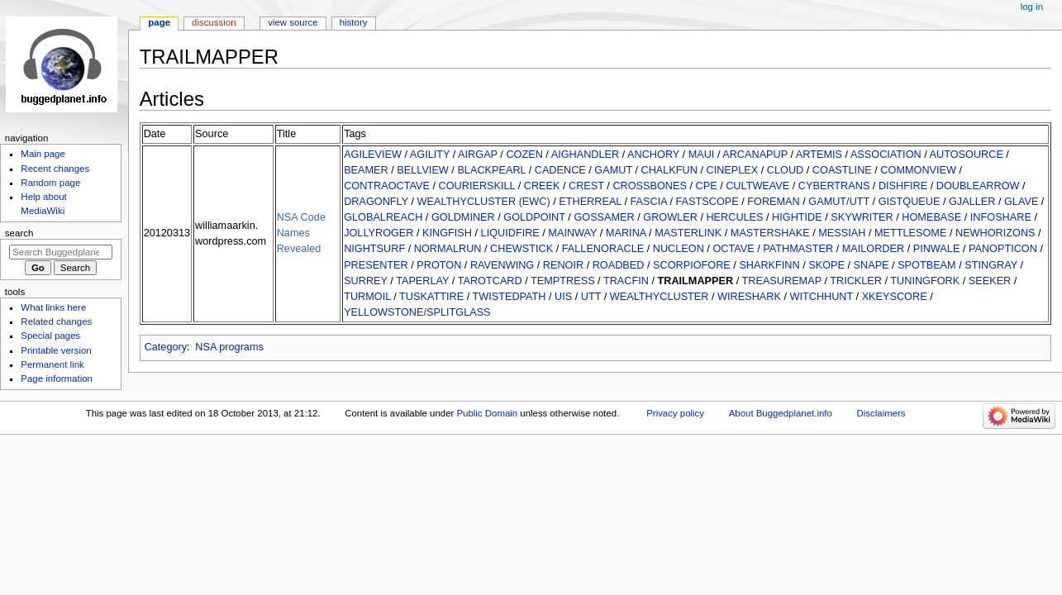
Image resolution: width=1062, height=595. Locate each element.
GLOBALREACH (383, 217)
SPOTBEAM (927, 265)
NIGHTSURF (374, 249)
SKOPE (826, 265)
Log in (1032, 7)
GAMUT (613, 170)
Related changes (56, 321)
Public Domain (487, 413)
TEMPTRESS (563, 281)
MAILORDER (873, 249)
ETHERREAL (590, 201)
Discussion (214, 22)
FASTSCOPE (707, 201)
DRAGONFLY (376, 201)
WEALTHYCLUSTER (659, 296)
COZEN (524, 154)
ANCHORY (653, 154)
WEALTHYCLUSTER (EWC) (483, 201)
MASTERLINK (688, 233)
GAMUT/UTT (838, 201)
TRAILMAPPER (696, 281)
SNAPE (871, 265)
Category (166, 347)
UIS (563, 296)
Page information (57, 378)
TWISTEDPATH (508, 296)
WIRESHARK (749, 296)
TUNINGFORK (925, 281)
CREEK (542, 186)
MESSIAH (841, 233)
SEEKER (990, 281)
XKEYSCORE (894, 296)
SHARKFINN (769, 265)
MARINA (626, 233)
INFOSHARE (1000, 217)
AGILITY (430, 154)
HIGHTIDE (797, 217)
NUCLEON (678, 249)
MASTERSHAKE (770, 233)
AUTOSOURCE (966, 154)
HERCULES (734, 217)
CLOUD (785, 170)
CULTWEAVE (757, 186)
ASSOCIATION (886, 154)
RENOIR (563, 265)
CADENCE (560, 170)
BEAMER (366, 170)
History (354, 22)
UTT (591, 296)
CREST (586, 186)
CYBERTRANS (833, 186)
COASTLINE (842, 170)
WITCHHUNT (821, 296)
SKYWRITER (862, 217)
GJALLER (972, 201)
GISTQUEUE (910, 201)
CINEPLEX (733, 170)
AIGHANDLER (585, 154)
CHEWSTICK (521, 249)
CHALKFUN (669, 170)
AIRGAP (478, 154)
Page (159, 22)
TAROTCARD (490, 281)
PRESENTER (376, 265)
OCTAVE (733, 249)
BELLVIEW (423, 170)
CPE (706, 186)
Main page (43, 154)
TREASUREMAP (782, 281)
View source (292, 22)
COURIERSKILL (477, 186)
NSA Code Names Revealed (301, 233)
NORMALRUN (448, 249)
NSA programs (229, 347)
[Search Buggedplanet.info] (60, 252)
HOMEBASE (931, 217)
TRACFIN (626, 281)
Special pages (50, 335)
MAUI (701, 154)
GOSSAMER (604, 217)
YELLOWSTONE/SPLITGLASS (417, 312)
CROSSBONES (649, 186)
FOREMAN (773, 201)
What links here (53, 307)
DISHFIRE (903, 186)
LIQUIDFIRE (510, 233)
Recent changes (55, 169)
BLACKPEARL (491, 170)
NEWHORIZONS (995, 233)
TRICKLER (856, 281)
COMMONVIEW (918, 170)
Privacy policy (675, 413)
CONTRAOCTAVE (387, 186)
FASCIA (649, 201)
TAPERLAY (422, 281)
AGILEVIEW (373, 154)
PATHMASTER (798, 249)
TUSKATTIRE (431, 296)
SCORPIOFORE (692, 265)
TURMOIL (367, 296)
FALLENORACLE (603, 249)
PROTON (439, 265)
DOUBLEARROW (978, 186)
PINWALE (936, 249)
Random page (50, 183)
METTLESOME (910, 233)
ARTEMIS (819, 154)
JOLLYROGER (378, 233)
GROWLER (670, 217)
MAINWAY (572, 233)
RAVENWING (502, 265)
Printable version (56, 350)
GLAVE (1021, 201)
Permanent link (52, 364)
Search (19, 233)
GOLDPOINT (534, 217)
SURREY (366, 281)
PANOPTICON (1003, 249)
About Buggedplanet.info (780, 413)
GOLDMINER (463, 217)
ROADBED (619, 265)
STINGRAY (990, 265)
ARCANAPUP (755, 154)
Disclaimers (881, 413)
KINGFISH (447, 233)
